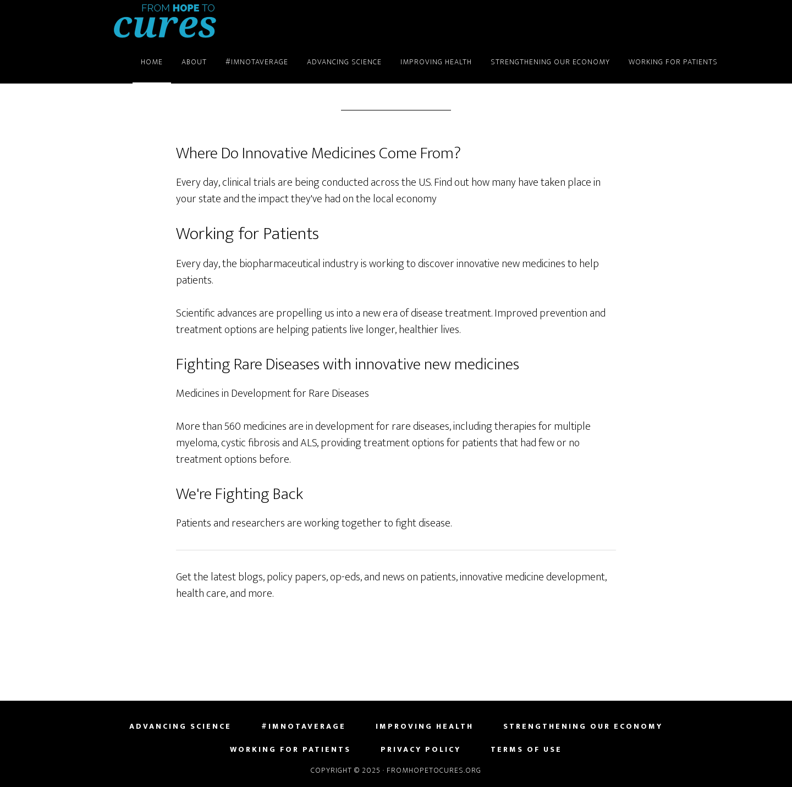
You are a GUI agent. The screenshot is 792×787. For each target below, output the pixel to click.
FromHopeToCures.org (165, 21)
